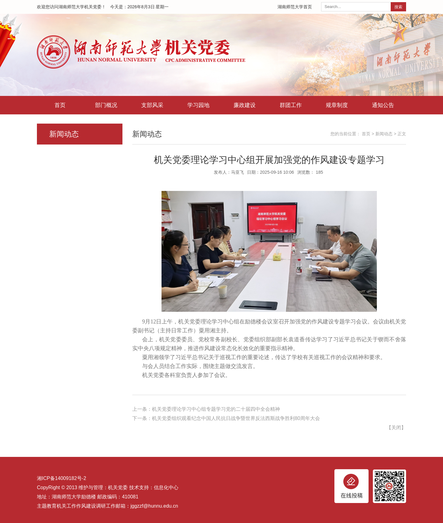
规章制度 (337, 105)
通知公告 (383, 105)
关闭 (396, 427)
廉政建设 (244, 105)
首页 (60, 105)
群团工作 (291, 105)
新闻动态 (384, 133)
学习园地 (198, 105)
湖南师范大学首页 (294, 6)
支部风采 (152, 105)
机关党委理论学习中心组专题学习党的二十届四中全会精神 (216, 409)
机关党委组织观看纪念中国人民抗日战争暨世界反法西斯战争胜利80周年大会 (236, 418)
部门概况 (106, 105)
